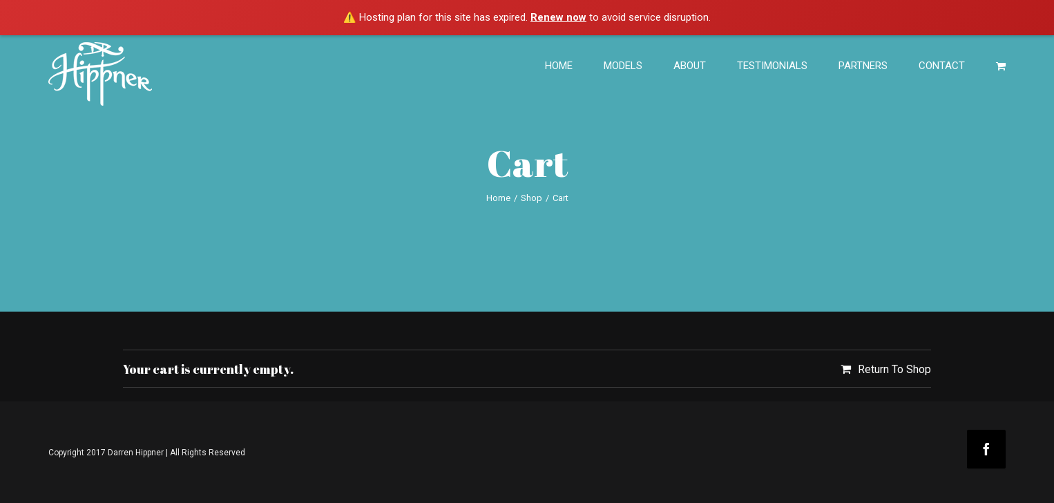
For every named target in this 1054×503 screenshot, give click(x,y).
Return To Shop (894, 369)
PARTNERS (863, 65)
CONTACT (942, 65)
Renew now (558, 17)
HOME (559, 65)
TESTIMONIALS (772, 65)
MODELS (623, 65)
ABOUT (689, 65)
